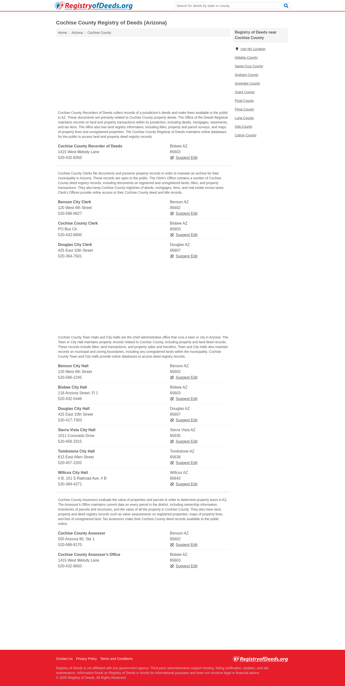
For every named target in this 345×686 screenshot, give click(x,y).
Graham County (247, 75)
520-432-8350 (70, 158)
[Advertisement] (143, 74)
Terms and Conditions (116, 659)
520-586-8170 (70, 545)
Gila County (243, 126)
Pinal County (244, 101)
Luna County (244, 118)
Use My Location (250, 49)
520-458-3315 (70, 441)
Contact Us (64, 659)
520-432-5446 (70, 399)
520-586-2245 (70, 377)
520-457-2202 (70, 463)
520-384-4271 (70, 484)
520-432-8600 (70, 235)
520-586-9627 (70, 213)
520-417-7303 (70, 420)
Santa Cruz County (249, 66)
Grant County (245, 92)
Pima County (244, 109)
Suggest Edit (183, 158)
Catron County (245, 135)
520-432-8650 (70, 566)
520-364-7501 (70, 256)
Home (62, 33)
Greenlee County (247, 83)
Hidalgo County (246, 57)
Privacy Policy (86, 659)
